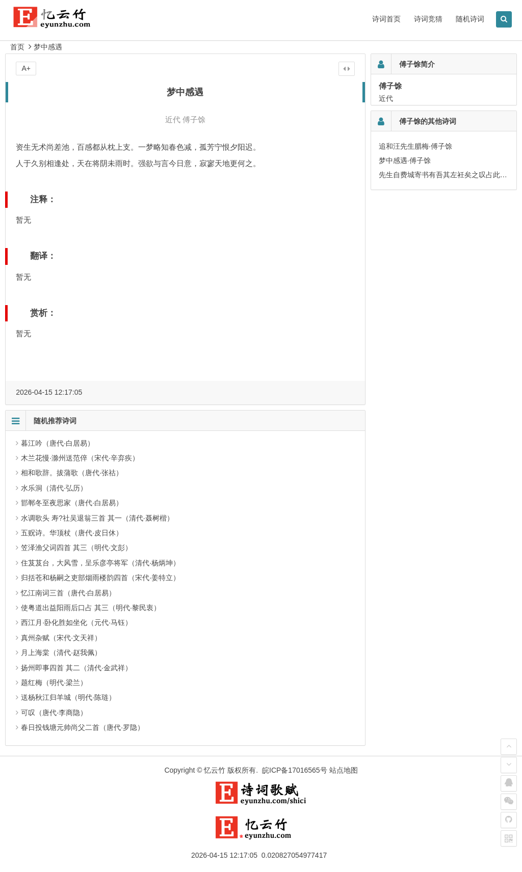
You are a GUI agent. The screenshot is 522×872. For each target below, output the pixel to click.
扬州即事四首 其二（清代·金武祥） (76, 668)
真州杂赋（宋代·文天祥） (61, 638)
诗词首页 (386, 19)
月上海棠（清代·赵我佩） (61, 652)
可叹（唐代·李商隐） (54, 712)
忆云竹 (214, 770)
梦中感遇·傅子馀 (405, 160)
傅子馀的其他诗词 (427, 121)
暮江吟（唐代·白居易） (57, 443)
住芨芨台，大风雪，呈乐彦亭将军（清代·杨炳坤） (100, 563)
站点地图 (343, 770)
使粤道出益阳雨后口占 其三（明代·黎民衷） (91, 608)
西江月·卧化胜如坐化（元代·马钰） (76, 622)
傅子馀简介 (417, 64)
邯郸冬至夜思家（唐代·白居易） (72, 503)
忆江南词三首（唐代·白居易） (68, 593)
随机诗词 (470, 19)
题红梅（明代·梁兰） (54, 682)
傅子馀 (193, 119)
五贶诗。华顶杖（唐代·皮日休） (72, 533)
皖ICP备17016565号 (294, 770)
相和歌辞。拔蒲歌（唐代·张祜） (72, 473)
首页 (17, 47)
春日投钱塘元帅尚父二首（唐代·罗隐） (82, 727)
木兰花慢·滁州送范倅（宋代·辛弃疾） (80, 458)
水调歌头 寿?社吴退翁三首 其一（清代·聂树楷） (97, 518)
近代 (172, 119)
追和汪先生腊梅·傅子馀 (415, 146)
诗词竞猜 (428, 19)
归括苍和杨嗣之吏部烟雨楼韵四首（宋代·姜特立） (100, 578)
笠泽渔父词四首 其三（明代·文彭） (76, 547)
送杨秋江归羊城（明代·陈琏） (68, 697)
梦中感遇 (48, 47)
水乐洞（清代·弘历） (54, 488)
